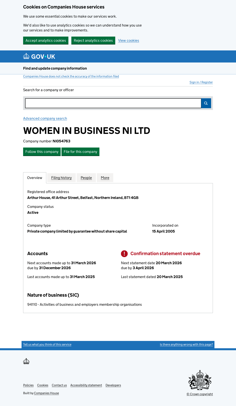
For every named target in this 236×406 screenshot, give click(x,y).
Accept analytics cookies (45, 40)
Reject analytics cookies (93, 40)
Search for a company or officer (48, 90)
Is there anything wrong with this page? (186, 344)
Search (206, 103)
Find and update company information (55, 68)
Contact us (59, 385)
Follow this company (42, 151)
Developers (113, 385)
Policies (28, 385)
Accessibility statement (86, 385)
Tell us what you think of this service (47, 344)
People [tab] (86, 177)
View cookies (128, 40)
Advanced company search (45, 118)
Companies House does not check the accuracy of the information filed (71, 76)
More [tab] (105, 177)
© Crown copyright (200, 394)
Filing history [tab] (61, 177)
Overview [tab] (34, 177)
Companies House (46, 393)
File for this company (80, 151)
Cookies (42, 385)
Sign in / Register (201, 82)
